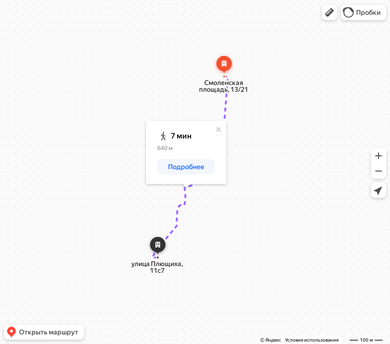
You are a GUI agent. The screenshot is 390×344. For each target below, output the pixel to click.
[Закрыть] (218, 129)
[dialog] (186, 152)
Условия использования (311, 340)
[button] (329, 12)
